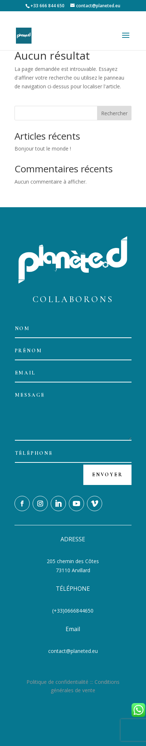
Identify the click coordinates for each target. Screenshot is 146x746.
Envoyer (107, 475)
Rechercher (114, 113)
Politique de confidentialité (57, 681)
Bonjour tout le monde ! (42, 148)
